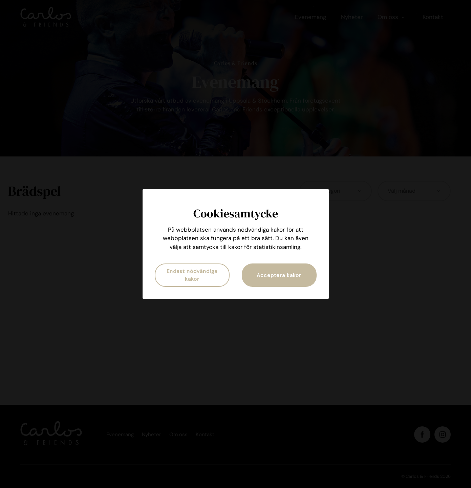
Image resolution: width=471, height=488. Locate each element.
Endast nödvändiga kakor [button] (192, 275)
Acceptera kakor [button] (279, 275)
